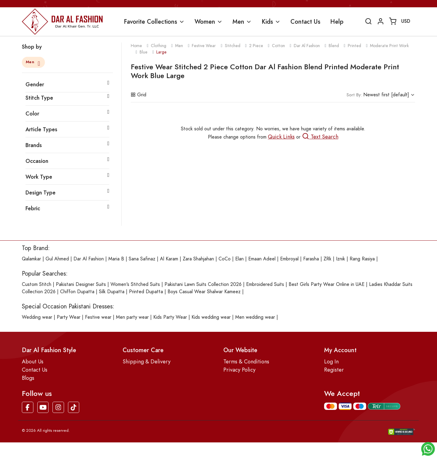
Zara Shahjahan (198, 259)
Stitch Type (39, 97)
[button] (427, 448)
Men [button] (238, 21)
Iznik (340, 259)
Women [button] (205, 21)
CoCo (224, 259)
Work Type (38, 176)
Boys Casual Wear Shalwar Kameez (204, 291)
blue (143, 52)
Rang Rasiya (362, 259)
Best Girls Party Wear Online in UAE (326, 284)
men (179, 46)
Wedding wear (37, 317)
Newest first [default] (378, 94)
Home (136, 46)
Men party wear (132, 317)
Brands (33, 145)
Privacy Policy (239, 369)
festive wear (204, 46)
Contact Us (305, 21)
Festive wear (98, 317)
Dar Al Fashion (88, 259)
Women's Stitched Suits (135, 284)
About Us (32, 361)
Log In (331, 361)
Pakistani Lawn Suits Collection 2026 (203, 284)
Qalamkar (31, 259)
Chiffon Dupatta (77, 291)
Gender (34, 84)
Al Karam (169, 259)
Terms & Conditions (246, 361)
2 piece (256, 46)
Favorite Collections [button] (150, 21)
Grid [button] (138, 94)
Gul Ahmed (57, 259)
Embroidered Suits (265, 284)
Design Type (40, 192)
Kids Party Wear (170, 317)
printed (354, 46)
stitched (232, 46)
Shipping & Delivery (147, 361)
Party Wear (68, 317)
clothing (158, 46)
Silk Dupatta (111, 291)
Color (32, 113)
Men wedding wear (255, 317)
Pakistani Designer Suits (81, 284)
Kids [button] (267, 21)
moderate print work (389, 46)
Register (334, 369)
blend (334, 46)
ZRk (327, 259)
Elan (239, 259)
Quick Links (281, 136)
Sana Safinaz (142, 259)
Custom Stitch (36, 284)
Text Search (320, 136)
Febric (32, 208)
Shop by (32, 46)
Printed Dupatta (146, 291)
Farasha (311, 259)
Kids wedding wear (211, 317)
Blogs (28, 378)
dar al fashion (307, 46)
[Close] (38, 62)
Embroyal (289, 259)
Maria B (116, 259)
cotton (278, 46)
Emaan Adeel (262, 259)
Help (337, 21)
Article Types (41, 129)
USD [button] (405, 21)
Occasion (36, 161)
